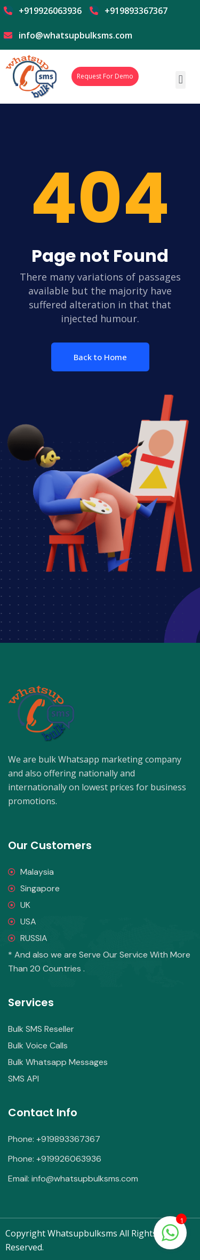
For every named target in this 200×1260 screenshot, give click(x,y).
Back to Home (100, 357)
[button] (180, 80)
